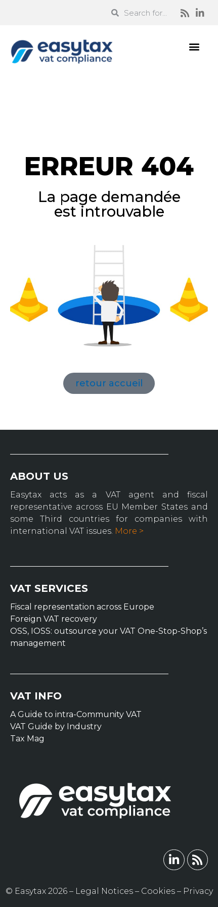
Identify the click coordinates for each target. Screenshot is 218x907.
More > (129, 531)
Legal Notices (104, 891)
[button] (194, 46)
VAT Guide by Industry (56, 726)
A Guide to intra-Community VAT (76, 714)
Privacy (198, 891)
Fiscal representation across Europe (82, 607)
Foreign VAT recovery (53, 619)
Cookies (158, 891)
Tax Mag (27, 738)
